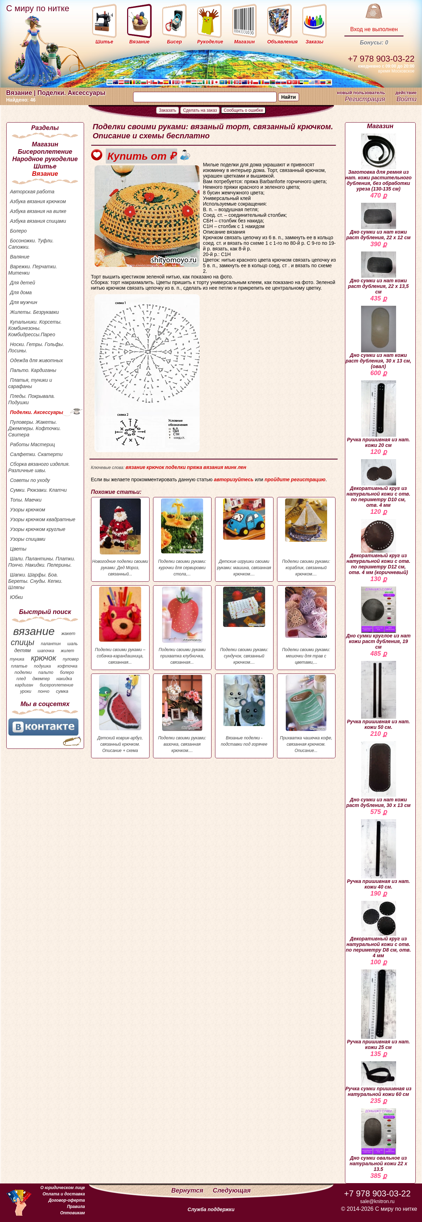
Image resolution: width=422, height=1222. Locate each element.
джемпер (41, 678)
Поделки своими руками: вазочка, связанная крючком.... (182, 714)
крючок (43, 658)
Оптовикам (72, 1212)
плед (21, 678)
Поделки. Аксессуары (36, 412)
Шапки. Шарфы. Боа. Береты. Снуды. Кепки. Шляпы (35, 581)
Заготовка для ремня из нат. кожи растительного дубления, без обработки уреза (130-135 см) (378, 162)
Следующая (232, 1190)
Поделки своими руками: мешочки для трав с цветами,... (306, 626)
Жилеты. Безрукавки (34, 312)
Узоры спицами (28, 539)
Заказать (168, 110)
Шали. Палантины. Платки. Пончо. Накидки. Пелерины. (41, 562)
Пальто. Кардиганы (33, 370)
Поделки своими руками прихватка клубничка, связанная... (182, 626)
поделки (23, 672)
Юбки (16, 597)
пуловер (70, 659)
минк (230, 467)
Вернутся (188, 1190)
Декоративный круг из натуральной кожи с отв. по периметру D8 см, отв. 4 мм (378, 929)
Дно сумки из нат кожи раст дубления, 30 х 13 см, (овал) (378, 337)
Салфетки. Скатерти (36, 454)
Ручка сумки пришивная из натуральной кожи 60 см (378, 1079)
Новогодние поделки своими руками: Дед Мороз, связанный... (120, 537)
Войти (406, 99)
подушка (42, 666)
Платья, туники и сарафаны (30, 383)
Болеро (18, 231)
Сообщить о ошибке (243, 110)
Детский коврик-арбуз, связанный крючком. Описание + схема (120, 714)
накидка (64, 678)
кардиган (24, 685)
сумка (62, 691)
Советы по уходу (30, 480)
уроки (26, 691)
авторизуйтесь (234, 479)
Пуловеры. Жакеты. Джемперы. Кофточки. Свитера (34, 428)
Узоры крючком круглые (37, 529)
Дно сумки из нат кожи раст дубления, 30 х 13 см (378, 774)
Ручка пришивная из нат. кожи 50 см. (378, 695)
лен (241, 467)
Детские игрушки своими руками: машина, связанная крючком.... (244, 537)
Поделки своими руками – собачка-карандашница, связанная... (120, 626)
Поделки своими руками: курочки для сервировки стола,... (182, 537)
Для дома (21, 292)
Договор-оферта (66, 1200)
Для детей (22, 282)
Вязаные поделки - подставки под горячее (244, 711)
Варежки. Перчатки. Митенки (32, 270)
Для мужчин (23, 302)
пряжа (194, 467)
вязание (34, 631)
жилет (67, 650)
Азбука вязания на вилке (38, 211)
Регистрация (365, 99)
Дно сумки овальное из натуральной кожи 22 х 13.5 (378, 1140)
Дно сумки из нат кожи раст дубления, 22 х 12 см (378, 221)
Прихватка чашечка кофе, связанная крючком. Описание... (306, 714)
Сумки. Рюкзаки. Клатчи (38, 490)
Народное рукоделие (45, 159)
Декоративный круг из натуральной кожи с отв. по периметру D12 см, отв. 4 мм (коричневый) (378, 547)
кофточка (67, 666)
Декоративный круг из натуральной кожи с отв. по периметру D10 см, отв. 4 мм (378, 483)
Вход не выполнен (374, 29)
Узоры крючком (27, 509)
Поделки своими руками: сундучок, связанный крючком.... (244, 626)
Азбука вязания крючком (38, 201)
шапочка (45, 650)
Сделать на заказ (200, 110)
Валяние (20, 257)
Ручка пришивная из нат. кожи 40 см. (378, 854)
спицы (22, 642)
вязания (213, 467)
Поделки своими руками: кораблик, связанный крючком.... (306, 537)
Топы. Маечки (26, 500)
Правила (76, 1206)
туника (17, 659)
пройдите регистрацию (294, 479)
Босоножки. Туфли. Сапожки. (31, 244)
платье (19, 666)
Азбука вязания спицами (38, 221)
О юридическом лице (62, 1187)
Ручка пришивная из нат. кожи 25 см (378, 1009)
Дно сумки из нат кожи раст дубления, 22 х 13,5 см (378, 273)
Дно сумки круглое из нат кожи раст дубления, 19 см (378, 618)
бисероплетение (56, 685)
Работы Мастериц (32, 444)
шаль (72, 643)
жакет (68, 633)
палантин (51, 643)
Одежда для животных (36, 360)
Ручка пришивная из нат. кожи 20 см (378, 414)
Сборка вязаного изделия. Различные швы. (39, 467)
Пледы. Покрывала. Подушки (31, 399)
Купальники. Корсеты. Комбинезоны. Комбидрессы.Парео (35, 328)
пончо (43, 691)
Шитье (45, 166)
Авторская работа (32, 191)
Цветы (18, 549)
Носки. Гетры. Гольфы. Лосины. (36, 347)
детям (22, 650)
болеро (67, 672)
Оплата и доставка (63, 1194)
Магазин (45, 144)
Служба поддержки (211, 1209)
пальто (45, 672)
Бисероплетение (45, 151)
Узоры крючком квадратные (43, 519)
